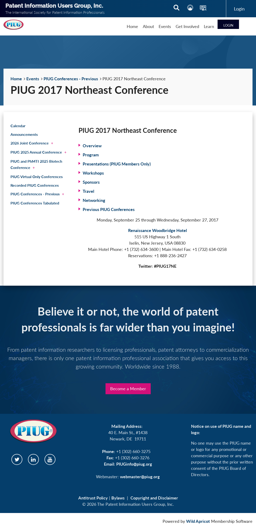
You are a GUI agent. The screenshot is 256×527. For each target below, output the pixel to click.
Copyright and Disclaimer (154, 497)
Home (16, 78)
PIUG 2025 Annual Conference (36, 152)
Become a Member (128, 388)
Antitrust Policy (93, 497)
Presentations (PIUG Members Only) (117, 163)
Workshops (93, 173)
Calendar (17, 125)
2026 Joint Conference (29, 143)
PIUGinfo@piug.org (134, 464)
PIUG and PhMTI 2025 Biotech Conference (36, 164)
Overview (92, 145)
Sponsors (91, 182)
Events (32, 78)
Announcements (24, 134)
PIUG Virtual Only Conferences (36, 176)
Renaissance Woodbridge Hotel (157, 230)
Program (91, 154)
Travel (88, 191)
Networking (94, 200)
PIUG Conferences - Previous (71, 78)
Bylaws (118, 497)
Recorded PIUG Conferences (34, 185)
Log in (239, 8)
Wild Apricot (198, 521)
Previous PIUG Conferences (109, 209)
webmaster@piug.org (140, 476)
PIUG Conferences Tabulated (34, 203)
